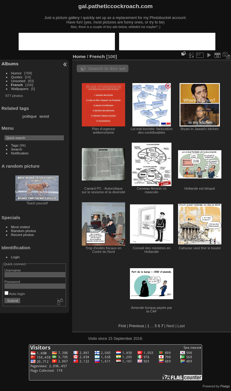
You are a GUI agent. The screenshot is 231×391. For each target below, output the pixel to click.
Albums (10, 63)
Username (13, 270)
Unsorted (18, 81)
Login (15, 257)
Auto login (15, 294)
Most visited (20, 227)
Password (12, 282)
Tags (15, 145)
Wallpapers (20, 89)
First (122, 326)
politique (29, 116)
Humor (16, 73)
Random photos (23, 231)
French (17, 85)
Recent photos (22, 235)
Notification (20, 153)
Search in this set (106, 68)
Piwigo (225, 386)
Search (16, 149)
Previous (136, 326)
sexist (44, 116)
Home (79, 56)
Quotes (17, 77)
